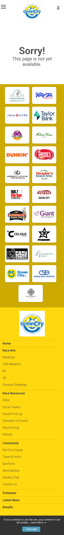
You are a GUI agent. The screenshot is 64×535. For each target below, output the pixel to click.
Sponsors (9, 463)
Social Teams (11, 407)
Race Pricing (11, 427)
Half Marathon (12, 364)
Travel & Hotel (12, 457)
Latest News (11, 500)
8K (4, 371)
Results (7, 434)
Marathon (9, 357)
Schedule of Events (15, 421)
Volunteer (10, 493)
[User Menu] (58, 7)
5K (4, 378)
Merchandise (11, 470)
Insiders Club (11, 477)
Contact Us (10, 484)
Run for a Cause (13, 450)
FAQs (6, 400)
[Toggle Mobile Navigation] (3, 6)
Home (7, 343)
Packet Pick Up (12, 414)
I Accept (31, 529)
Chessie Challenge (15, 384)
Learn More (39, 522)
